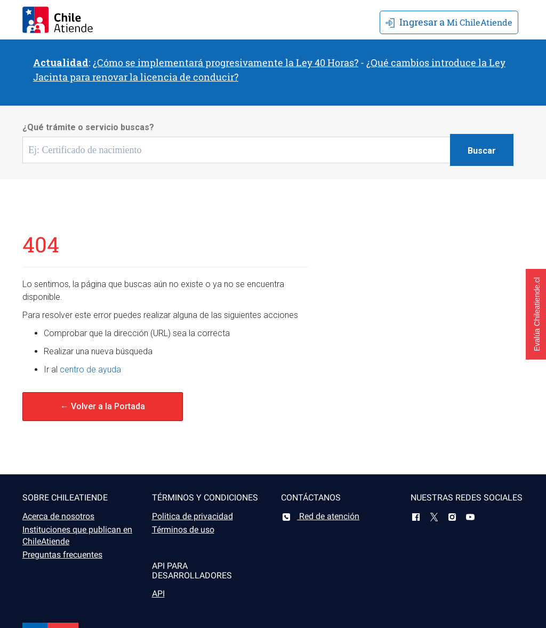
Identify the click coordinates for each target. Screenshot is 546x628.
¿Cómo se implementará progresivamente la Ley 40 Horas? (225, 62)
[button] (536, 314)
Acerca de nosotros (58, 516)
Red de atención (320, 516)
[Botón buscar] (481, 150)
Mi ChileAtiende (449, 21)
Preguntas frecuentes (62, 555)
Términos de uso (183, 529)
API (158, 594)
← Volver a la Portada (102, 406)
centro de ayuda (90, 369)
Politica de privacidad (192, 516)
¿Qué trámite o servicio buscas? (88, 127)
